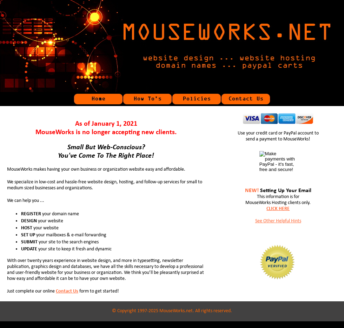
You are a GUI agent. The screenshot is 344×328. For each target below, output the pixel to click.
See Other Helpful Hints (278, 221)
